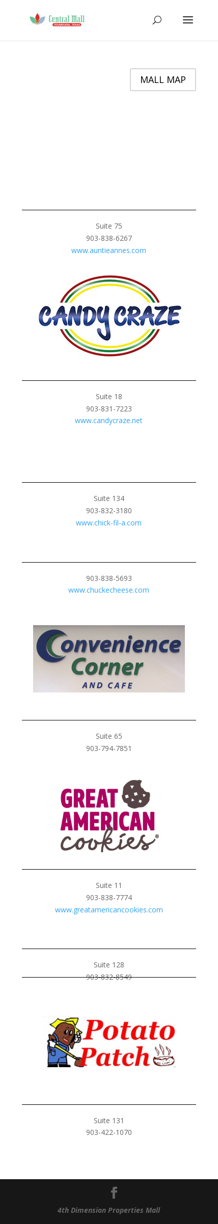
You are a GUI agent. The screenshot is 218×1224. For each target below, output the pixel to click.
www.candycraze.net (109, 420)
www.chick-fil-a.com (109, 522)
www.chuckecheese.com (108, 590)
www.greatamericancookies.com (109, 909)
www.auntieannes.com (108, 250)
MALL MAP (163, 79)
